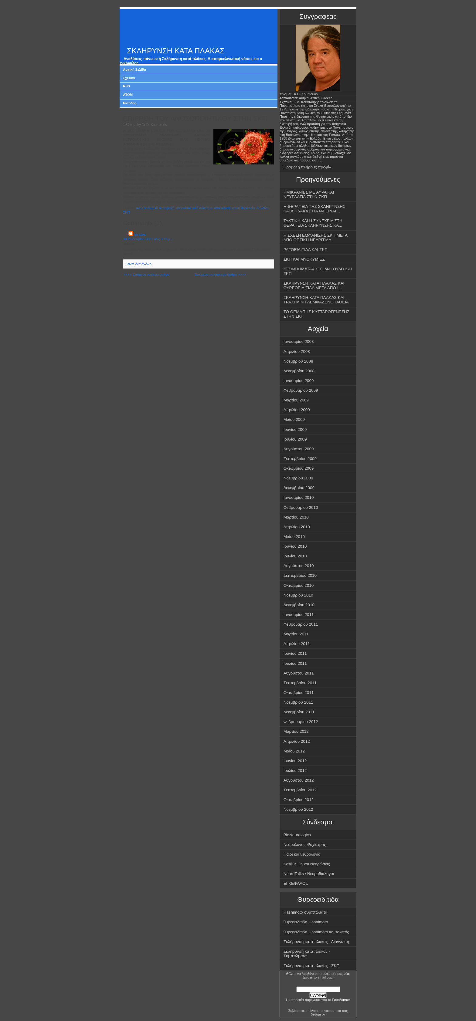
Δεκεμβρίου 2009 (299, 487)
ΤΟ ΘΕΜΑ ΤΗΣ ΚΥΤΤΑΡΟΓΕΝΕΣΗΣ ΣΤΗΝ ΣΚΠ (317, 314)
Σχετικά (129, 78)
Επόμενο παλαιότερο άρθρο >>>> (220, 274)
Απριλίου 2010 (297, 527)
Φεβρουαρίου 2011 (301, 624)
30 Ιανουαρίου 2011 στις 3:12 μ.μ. (148, 239)
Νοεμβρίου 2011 (298, 702)
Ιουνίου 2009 (295, 429)
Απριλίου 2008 (297, 351)
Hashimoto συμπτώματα (306, 912)
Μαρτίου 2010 (296, 517)
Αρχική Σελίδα (134, 69)
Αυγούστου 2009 (299, 449)
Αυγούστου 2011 (299, 673)
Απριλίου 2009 (297, 409)
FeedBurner (341, 1000)
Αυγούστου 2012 (299, 780)
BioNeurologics (297, 835)
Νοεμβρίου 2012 (298, 809)
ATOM (128, 94)
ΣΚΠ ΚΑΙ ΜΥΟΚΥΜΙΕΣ (304, 259)
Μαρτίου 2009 (296, 400)
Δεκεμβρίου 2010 (299, 605)
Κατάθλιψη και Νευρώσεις (307, 864)
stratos (139, 234)
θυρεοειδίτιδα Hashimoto (306, 922)
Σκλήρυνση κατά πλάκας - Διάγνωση (316, 941)
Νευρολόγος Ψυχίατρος (305, 844)
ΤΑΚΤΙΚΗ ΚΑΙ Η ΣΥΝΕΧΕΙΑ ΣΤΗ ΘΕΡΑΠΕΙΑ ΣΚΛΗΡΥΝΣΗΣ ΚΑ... (313, 223)
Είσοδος (130, 103)
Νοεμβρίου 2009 (298, 478)
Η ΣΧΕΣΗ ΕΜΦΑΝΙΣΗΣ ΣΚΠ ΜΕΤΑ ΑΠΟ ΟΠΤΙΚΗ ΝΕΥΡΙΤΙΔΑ (316, 237)
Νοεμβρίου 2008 (298, 361)
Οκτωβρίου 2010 (299, 585)
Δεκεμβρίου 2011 (299, 712)
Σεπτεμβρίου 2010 (300, 575)
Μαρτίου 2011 (296, 634)
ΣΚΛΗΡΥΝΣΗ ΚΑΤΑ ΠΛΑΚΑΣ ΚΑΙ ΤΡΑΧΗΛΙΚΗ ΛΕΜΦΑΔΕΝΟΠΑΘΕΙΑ (316, 299)
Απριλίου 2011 (297, 643)
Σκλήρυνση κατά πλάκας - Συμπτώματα (307, 953)
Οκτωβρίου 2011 (299, 692)
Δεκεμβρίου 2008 (299, 371)
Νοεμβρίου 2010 (298, 595)
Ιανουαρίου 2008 (299, 341)
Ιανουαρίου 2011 (299, 614)
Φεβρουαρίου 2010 (301, 507)
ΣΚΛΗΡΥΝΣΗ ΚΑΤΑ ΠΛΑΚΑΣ (175, 51)
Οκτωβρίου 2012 (299, 799)
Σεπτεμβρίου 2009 (300, 458)
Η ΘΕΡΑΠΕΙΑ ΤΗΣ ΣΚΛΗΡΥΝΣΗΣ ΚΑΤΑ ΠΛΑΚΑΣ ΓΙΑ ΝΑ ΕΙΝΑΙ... (314, 208)
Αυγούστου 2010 (299, 565)
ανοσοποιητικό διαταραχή (155, 208)
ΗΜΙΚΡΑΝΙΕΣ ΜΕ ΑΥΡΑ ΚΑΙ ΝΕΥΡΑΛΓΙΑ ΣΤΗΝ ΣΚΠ (309, 194)
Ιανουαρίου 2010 (299, 497)
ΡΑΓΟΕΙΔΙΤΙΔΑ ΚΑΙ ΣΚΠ (306, 249)
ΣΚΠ (126, 212)
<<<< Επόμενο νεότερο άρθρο (146, 274)
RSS (126, 86)
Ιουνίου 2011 (295, 653)
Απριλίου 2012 (297, 741)
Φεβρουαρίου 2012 (301, 721)
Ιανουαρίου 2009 (299, 380)
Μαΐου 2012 (294, 751)
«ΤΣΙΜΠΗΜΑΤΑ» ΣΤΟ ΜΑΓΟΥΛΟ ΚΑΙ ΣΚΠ (318, 271)
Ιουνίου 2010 (295, 546)
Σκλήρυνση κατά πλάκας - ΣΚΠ (312, 965)
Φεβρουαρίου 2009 (301, 390)
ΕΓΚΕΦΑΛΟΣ (296, 883)
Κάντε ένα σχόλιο (138, 264)
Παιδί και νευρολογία (302, 854)
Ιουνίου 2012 (295, 761)
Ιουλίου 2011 (295, 663)
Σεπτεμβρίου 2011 (300, 683)
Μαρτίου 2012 (296, 731)
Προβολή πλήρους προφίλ (307, 167)
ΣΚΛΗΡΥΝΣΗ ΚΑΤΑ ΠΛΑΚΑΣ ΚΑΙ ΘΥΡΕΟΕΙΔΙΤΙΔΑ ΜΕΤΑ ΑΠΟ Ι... (314, 285)
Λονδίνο (263, 208)
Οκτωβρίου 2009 (299, 468)
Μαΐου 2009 (294, 419)
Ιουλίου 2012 (295, 770)
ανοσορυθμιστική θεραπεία (234, 208)
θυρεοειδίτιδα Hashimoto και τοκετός (316, 932)
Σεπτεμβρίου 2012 (300, 790)
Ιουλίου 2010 (295, 556)
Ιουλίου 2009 (295, 439)
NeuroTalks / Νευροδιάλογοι (309, 873)
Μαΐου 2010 (294, 536)
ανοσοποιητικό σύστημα (194, 208)
